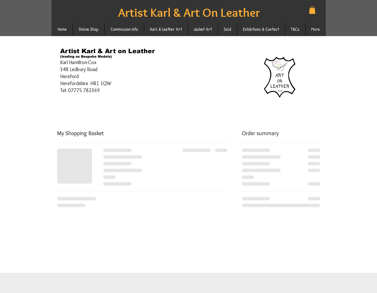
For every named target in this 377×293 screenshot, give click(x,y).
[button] (312, 10)
